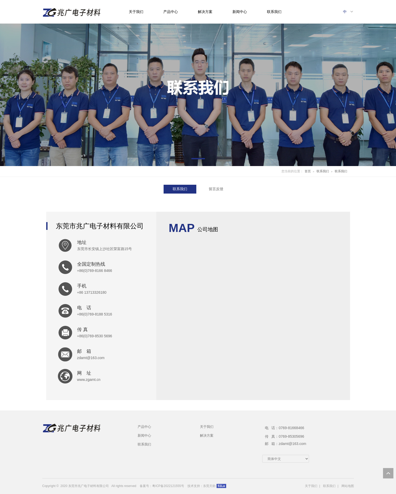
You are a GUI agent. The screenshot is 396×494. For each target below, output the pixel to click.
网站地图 (347, 486)
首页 (308, 171)
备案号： (146, 486)
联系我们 (274, 12)
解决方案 (205, 12)
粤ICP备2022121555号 (168, 486)
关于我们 (136, 12)
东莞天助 (209, 486)
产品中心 (170, 12)
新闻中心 (239, 12)
